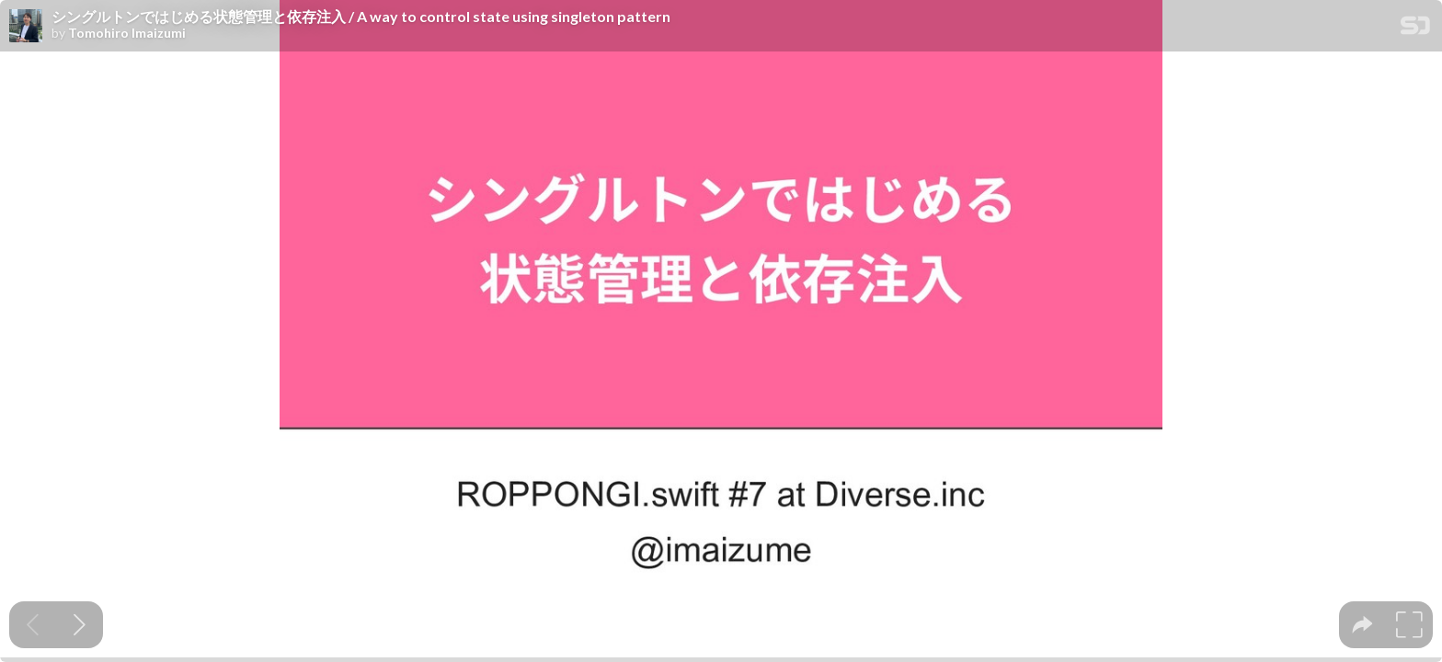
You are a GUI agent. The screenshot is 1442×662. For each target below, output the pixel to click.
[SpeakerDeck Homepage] (1415, 29)
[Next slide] (79, 624)
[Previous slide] (32, 624)
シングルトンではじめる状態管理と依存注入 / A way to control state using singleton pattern (361, 16)
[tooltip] (1362, 624)
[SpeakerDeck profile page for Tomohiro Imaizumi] (25, 26)
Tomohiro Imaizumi (127, 33)
